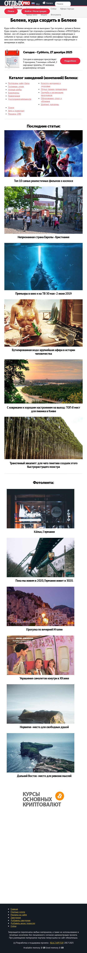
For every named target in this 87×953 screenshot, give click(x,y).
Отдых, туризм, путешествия (54, 89)
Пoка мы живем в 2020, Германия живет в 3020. (44, 580)
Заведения (31, 8)
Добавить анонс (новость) (23, 923)
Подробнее (70, 61)
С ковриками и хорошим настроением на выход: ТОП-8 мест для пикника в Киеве (43, 409)
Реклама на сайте (19, 914)
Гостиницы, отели (16, 86)
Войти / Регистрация (35, 11)
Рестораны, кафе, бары (19, 83)
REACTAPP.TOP (56, 942)
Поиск (11, 11)
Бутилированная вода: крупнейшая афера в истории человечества (43, 351)
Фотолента (56, 14)
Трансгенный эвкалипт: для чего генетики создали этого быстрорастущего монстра (43, 465)
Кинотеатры (13, 92)
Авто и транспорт (16, 110)
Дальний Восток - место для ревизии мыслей (44, 776)
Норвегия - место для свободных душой (44, 727)
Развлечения (14, 95)
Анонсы (43, 8)
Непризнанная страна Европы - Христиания (43, 237)
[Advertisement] (43, 855)
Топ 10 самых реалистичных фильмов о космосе (43, 181)
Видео (44, 14)
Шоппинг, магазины (50, 104)
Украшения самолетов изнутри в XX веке (44, 678)
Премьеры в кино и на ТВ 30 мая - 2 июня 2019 (43, 293)
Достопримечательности (19, 99)
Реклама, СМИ (14, 113)
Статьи (53, 8)
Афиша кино (31, 14)
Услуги (11, 107)
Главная (17, 8)
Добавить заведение (20, 920)
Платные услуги (18, 911)
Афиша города (67, 8)
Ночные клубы (15, 89)
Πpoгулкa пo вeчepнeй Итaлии (44, 629)
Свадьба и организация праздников (52, 94)
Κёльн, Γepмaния (44, 532)
